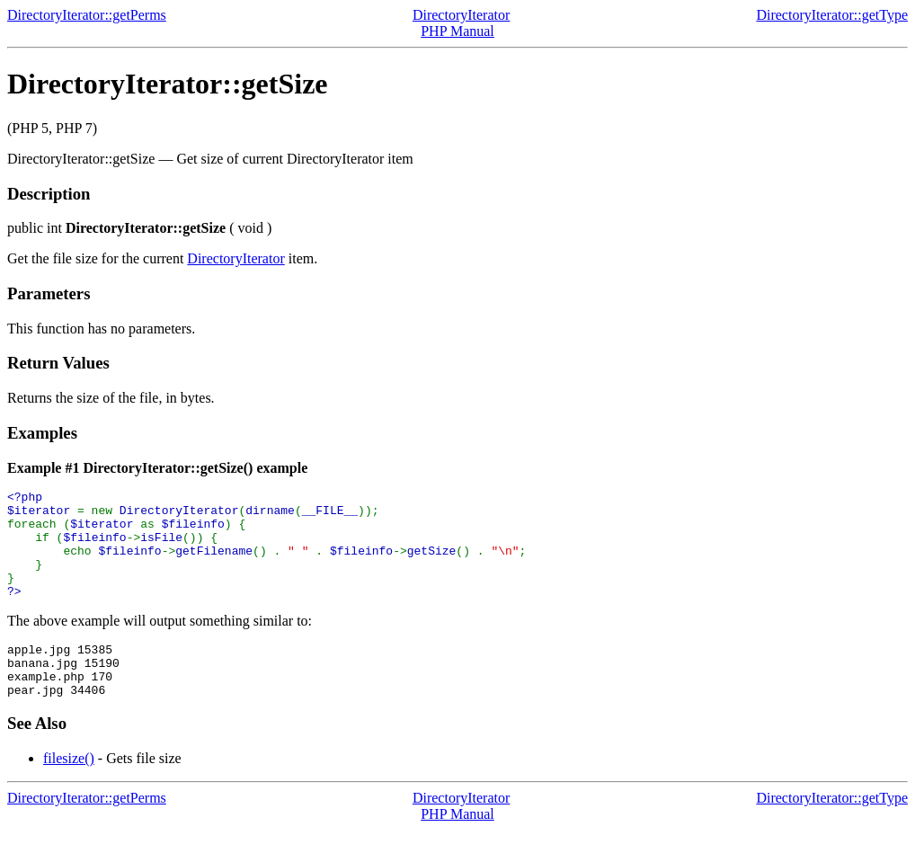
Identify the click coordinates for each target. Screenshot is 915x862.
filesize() (68, 790)
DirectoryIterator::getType (832, 14)
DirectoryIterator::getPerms (86, 14)
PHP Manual (457, 31)
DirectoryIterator (461, 14)
